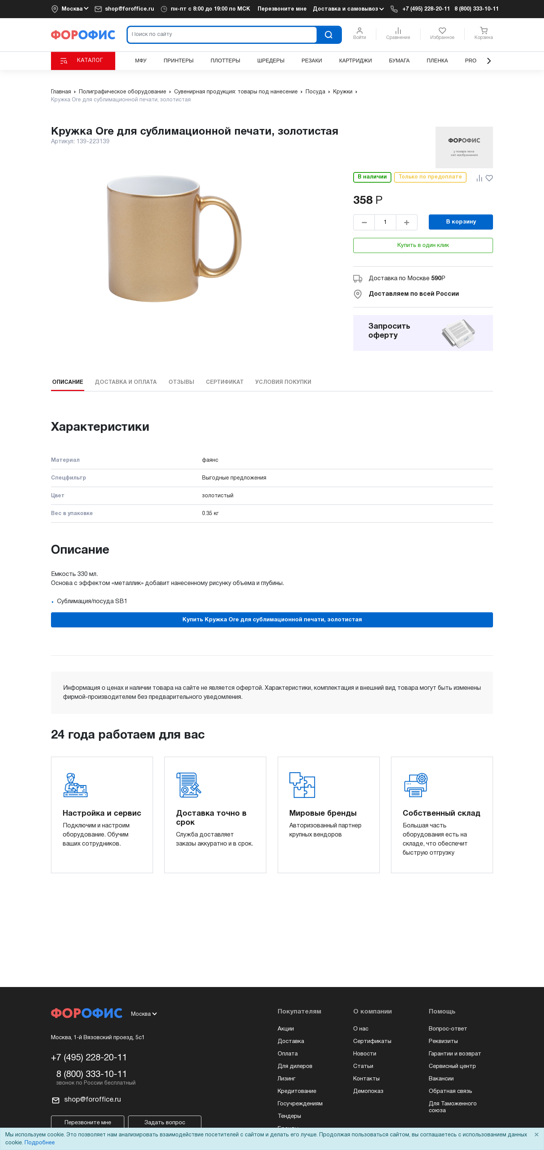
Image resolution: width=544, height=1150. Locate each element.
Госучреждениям (300, 1104)
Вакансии (441, 1079)
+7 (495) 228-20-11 (426, 9)
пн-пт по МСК (210, 9)
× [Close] (536, 1135)
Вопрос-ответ (448, 1029)
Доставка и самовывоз (348, 9)
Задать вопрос (164, 1122)
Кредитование (297, 1091)
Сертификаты (372, 1041)
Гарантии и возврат (455, 1054)
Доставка (291, 1041)
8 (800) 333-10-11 (476, 9)
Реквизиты (443, 1041)
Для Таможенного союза (453, 1107)
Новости (364, 1054)
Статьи (363, 1066)
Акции (286, 1029)
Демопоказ (368, 1091)
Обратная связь (450, 1091)
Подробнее (40, 1143)
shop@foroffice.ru (129, 9)
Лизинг (286, 1079)
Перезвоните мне (282, 9)
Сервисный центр (452, 1066)
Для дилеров (295, 1066)
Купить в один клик (423, 245)
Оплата (288, 1054)
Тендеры (289, 1116)
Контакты (366, 1079)
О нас (360, 1029)
